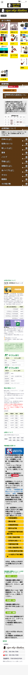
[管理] (26, 126)
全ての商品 (3, 15)
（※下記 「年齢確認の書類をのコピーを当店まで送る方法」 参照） (14, 491)
